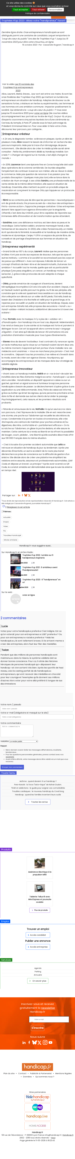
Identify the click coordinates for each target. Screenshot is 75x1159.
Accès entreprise (37, 946)
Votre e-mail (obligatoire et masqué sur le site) (24, 712)
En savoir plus (37, 980)
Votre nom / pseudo (11, 704)
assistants (10, 757)
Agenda (37, 968)
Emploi (6, 522)
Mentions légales (63, 1073)
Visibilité (5, 741)
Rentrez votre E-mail (18, 1019)
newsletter (48, 1008)
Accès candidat (36, 935)
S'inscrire (37, 1028)
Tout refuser (38, 9)
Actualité (6, 517)
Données (27, 1076)
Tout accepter (20, 9)
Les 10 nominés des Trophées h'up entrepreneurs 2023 (18, 87)
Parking (38, 971)
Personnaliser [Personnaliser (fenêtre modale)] (56, 9)
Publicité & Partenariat (41, 1073)
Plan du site (9, 1073)
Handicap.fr (68, 1135)
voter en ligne (41, 113)
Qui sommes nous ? (44, 1076)
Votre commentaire (11, 723)
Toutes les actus (37, 801)
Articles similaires (10, 540)
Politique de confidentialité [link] (37, 13)
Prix (4, 531)
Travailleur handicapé (12, 535)
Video (5, 526)
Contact (22, 1073)
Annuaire (38, 975)
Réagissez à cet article (18, 507)
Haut (53, 1137)
